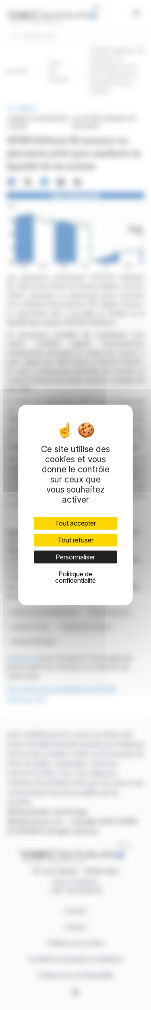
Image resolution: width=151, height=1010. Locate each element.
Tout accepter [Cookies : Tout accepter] (75, 523)
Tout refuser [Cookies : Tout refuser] (75, 540)
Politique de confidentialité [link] (75, 577)
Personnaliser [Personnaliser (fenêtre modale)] (75, 557)
